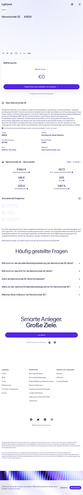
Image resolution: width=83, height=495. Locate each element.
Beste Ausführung (35, 385)
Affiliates (60, 377)
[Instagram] (52, 419)
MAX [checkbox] (29, 53)
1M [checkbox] (11, 53)
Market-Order (41, 69)
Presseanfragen (62, 381)
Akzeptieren (75, 488)
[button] (22, 133)
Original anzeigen (51, 128)
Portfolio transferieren (10, 389)
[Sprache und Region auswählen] (72, 4)
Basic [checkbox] (69, 162)
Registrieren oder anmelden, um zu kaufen (41, 87)
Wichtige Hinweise (36, 374)
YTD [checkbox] (16, 53)
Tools (4, 381)
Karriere (59, 374)
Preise (4, 374)
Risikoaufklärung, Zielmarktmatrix (41, 381)
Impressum (33, 401)
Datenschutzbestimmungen (39, 389)
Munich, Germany (9, 150)
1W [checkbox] (7, 53)
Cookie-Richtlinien (36, 393)
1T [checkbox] (3, 53)
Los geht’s (41, 335)
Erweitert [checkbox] (76, 162)
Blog (3, 377)
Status (4, 393)
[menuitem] (41, 263)
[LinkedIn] (45, 419)
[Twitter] (38, 419)
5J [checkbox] (24, 53)
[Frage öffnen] (79, 263)
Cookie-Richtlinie (14, 489)
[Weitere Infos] (79, 198)
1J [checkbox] (20, 53)
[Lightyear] (7, 4)
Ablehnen (64, 488)
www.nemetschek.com (51, 150)
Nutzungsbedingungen (37, 377)
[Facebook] (31, 419)
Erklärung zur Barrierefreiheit (39, 397)
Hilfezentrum (6, 385)
